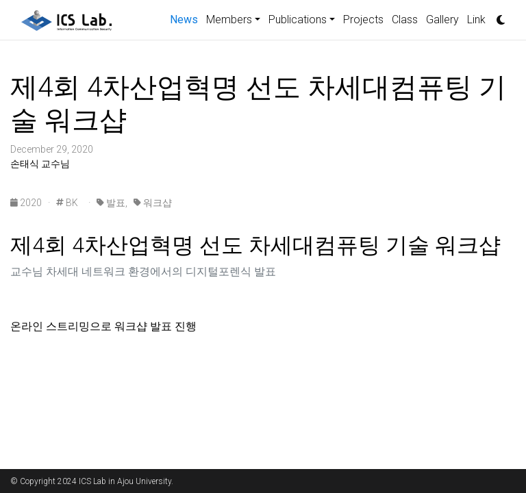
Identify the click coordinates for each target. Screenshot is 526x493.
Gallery (442, 19)
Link (476, 19)
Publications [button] (297, 19)
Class (405, 19)
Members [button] (229, 19)
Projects (363, 19)
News (186, 18)
